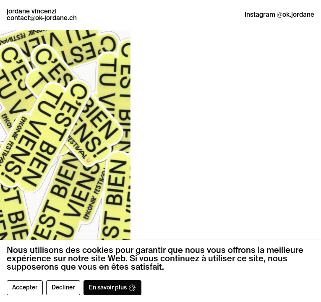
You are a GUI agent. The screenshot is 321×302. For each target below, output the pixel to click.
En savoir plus (112, 288)
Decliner (63, 288)
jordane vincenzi (32, 11)
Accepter (24, 288)
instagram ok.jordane (279, 15)
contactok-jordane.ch (42, 18)
